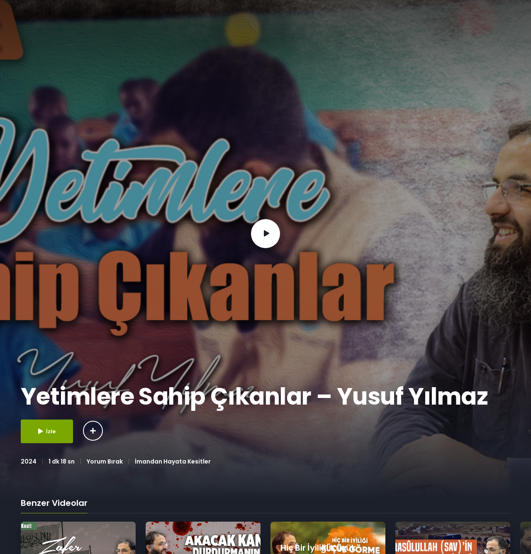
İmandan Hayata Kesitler (173, 461)
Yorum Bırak (105, 461)
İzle (47, 431)
